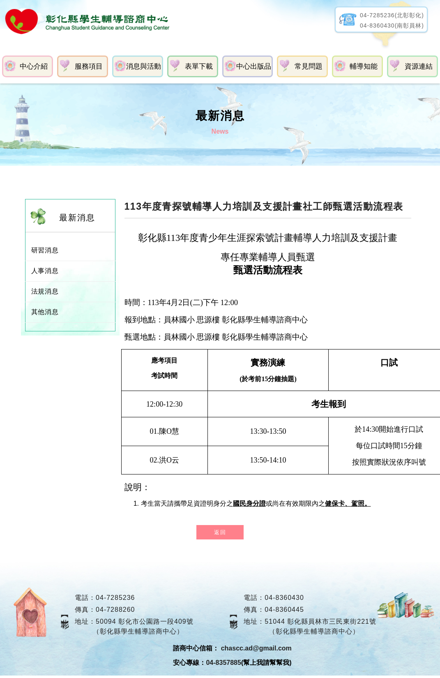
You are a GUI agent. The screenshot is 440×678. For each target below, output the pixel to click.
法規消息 (45, 290)
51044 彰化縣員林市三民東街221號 (320, 621)
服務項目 (88, 66)
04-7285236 (115, 597)
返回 (220, 531)
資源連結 (419, 66)
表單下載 (198, 66)
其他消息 (45, 311)
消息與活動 (143, 66)
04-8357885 (223, 662)
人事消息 (45, 270)
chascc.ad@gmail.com (256, 648)
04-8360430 (284, 597)
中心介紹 (34, 66)
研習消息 (45, 249)
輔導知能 (364, 66)
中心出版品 (253, 66)
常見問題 (309, 66)
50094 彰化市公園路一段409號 (144, 621)
